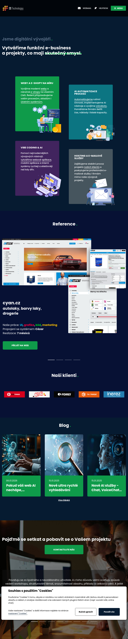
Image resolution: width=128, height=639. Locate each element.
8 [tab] (94, 621)
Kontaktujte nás (63, 549)
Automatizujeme (83, 99)
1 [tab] (34, 621)
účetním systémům (31, 101)
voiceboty (101, 106)
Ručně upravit (86, 611)
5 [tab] (68, 621)
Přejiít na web (20, 345)
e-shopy (35, 92)
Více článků (64, 500)
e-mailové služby (90, 172)
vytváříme (26, 159)
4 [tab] (59, 621)
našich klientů (91, 167)
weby (44, 88)
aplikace (46, 159)
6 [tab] (76, 621)
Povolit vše (109, 611)
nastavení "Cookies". (17, 613)
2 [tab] (42, 621)
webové (37, 159)
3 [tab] (51, 621)
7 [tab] (85, 621)
